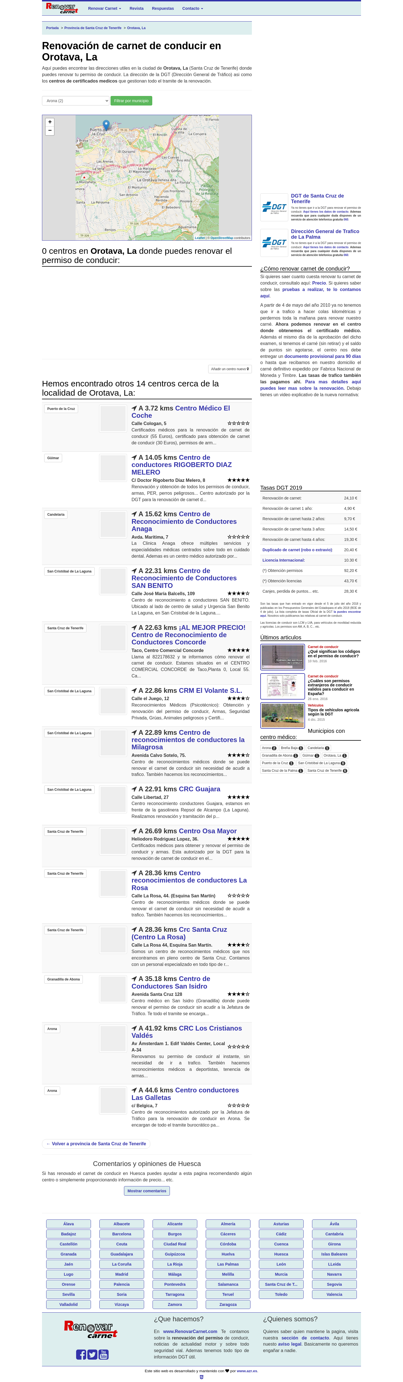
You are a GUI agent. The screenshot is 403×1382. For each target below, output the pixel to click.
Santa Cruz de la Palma (282, 771)
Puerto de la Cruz (278, 763)
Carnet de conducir (323, 647)
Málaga (174, 1274)
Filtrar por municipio (131, 100)
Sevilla (68, 1294)
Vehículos (316, 705)
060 (346, 219)
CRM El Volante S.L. (210, 690)
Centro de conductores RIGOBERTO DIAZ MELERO (182, 465)
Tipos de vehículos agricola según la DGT (333, 712)
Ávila (334, 1224)
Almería (228, 1224)
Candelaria (318, 748)
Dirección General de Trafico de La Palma (325, 234)
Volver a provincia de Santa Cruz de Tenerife (96, 1143)
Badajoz (68, 1234)
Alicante (174, 1224)
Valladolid (68, 1304)
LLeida (334, 1264)
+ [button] (50, 122)
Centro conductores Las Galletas (185, 1093)
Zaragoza (227, 1304)
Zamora (175, 1304)
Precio (319, 283)
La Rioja (174, 1264)
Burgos (175, 1234)
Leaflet (200, 238)
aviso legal (289, 1344)
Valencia (334, 1294)
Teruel (228, 1294)
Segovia (334, 1284)
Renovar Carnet (104, 8)
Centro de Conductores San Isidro (171, 982)
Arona (269, 748)
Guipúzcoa (175, 1254)
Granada (69, 1254)
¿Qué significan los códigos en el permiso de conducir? (334, 653)
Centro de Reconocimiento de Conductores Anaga (184, 521)
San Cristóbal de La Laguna (321, 763)
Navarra (334, 1274)
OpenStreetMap (221, 238)
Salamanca (228, 1284)
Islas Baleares (334, 1254)
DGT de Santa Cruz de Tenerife (317, 198)
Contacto (192, 8)
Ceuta (121, 1244)
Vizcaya (121, 1304)
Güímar (311, 756)
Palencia (122, 1284)
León (281, 1264)
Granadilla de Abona (280, 756)
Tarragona (174, 1294)
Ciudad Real (175, 1244)
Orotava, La (335, 756)
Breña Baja (292, 748)
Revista (137, 8)
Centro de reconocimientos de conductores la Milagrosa (188, 740)
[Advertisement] (146, 310)
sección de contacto (305, 1338)
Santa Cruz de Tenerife (328, 771)
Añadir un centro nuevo (230, 369)
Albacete (122, 1224)
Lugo (68, 1274)
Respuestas (163, 8)
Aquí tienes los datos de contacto (325, 211)
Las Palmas (228, 1264)
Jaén (68, 1264)
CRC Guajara (199, 789)
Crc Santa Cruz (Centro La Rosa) (179, 933)
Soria (121, 1294)
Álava (68, 1224)
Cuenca (281, 1244)
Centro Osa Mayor (208, 831)
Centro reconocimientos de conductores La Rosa (189, 880)
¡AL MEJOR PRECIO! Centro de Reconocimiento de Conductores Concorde (189, 635)
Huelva (228, 1254)
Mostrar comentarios (147, 1191)
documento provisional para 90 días (323, 356)
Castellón (68, 1244)
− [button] (50, 131)
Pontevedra (175, 1284)
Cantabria (334, 1234)
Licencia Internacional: (284, 560)
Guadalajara (122, 1254)
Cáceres (228, 1234)
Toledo (281, 1294)
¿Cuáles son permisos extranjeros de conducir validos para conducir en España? (331, 687)
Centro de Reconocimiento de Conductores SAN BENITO (184, 578)
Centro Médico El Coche (181, 411)
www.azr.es (247, 1371)
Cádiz (281, 1234)
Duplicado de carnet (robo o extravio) (297, 550)
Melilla (228, 1274)
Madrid (121, 1274)
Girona (334, 1244)
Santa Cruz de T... (281, 1284)
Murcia (281, 1274)
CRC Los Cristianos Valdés (187, 1031)
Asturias (281, 1224)
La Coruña (121, 1264)
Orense (68, 1284)
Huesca (281, 1254)
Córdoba (228, 1244)
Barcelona (121, 1234)
